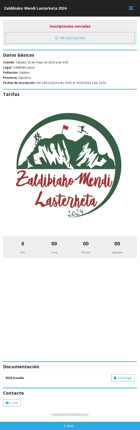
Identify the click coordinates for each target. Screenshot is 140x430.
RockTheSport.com (77, 414)
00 (54, 243)
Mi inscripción (70, 37)
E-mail (12, 403)
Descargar (123, 378)
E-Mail (68, 426)
